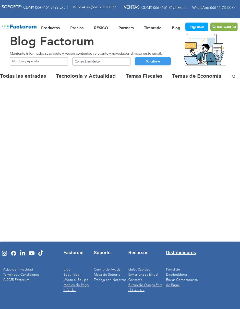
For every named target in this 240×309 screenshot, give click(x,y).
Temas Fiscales (144, 76)
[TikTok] (40, 253)
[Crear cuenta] (224, 27)
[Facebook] (13, 253)
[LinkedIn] (22, 253)
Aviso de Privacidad (18, 269)
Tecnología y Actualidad (86, 76)
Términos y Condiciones (21, 274)
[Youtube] (31, 253)
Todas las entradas (23, 76)
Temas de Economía (196, 76)
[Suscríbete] (153, 61)
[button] (101, 27)
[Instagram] (4, 253)
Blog (67, 269)
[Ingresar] (196, 27)
